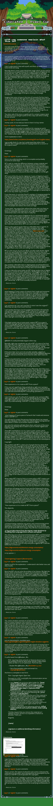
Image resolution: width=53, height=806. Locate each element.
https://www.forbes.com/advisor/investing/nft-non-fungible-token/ (27, 139)
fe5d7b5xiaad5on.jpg (12, 755)
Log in (6, 63)
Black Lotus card (38, 231)
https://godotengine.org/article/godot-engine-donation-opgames (27, 642)
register (13, 63)
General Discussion (9, 44)
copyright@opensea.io (17, 670)
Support (19, 559)
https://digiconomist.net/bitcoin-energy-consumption (23, 551)
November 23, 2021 (35, 666)
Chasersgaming (10, 559)
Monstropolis (27, 559)
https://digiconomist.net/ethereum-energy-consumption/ (24, 548)
